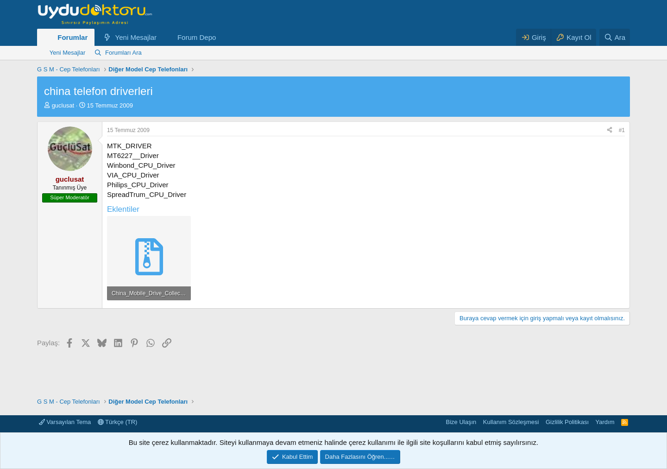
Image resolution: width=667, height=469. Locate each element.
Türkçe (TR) (118, 421)
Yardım (605, 421)
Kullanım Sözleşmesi (511, 421)
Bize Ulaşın (461, 421)
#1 (622, 130)
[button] (163, 37)
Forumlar (72, 37)
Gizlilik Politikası (567, 421)
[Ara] (614, 37)
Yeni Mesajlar (136, 37)
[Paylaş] (610, 130)
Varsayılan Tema (65, 421)
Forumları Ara (123, 52)
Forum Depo (196, 37)
